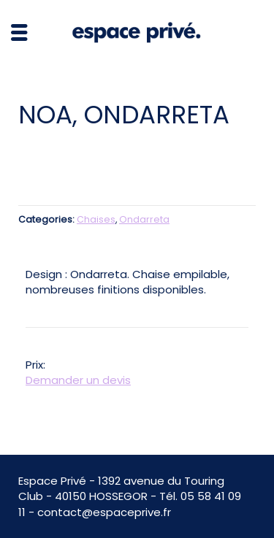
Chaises (96, 219)
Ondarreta (144, 219)
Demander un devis (78, 380)
